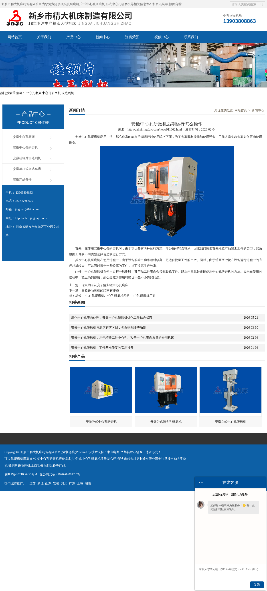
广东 (72, 483)
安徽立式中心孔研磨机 (230, 421)
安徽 (56, 483)
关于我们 (44, 37)
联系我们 (191, 37)
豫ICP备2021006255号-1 (21, 474)
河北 (64, 483)
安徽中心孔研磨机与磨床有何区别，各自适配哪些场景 (108, 327)
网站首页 (15, 37)
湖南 (88, 483)
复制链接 (68, 452)
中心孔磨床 (34, 93)
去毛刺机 (68, 93)
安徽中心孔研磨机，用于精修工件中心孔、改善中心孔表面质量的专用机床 (122, 337)
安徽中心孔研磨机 (25, 147)
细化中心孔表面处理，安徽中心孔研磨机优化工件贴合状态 (111, 317)
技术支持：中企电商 (105, 452)
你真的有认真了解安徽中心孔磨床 (104, 285)
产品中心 (73, 37)
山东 (48, 483)
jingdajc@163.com (27, 209)
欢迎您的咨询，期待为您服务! (230, 494)
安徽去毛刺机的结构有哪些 (100, 290)
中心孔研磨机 (52, 93)
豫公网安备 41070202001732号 (60, 474)
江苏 (32, 483)
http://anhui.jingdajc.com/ (31, 218)
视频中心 (161, 37)
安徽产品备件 (22, 179)
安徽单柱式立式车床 (27, 169)
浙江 (40, 483)
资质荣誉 (132, 37)
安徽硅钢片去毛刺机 (27, 158)
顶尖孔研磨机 (70, 4)
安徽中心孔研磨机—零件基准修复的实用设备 (102, 347)
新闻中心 (103, 37)
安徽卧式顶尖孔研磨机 (166, 421)
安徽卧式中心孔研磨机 (101, 421)
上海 (80, 483)
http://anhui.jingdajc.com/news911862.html (154, 129)
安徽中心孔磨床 (24, 137)
